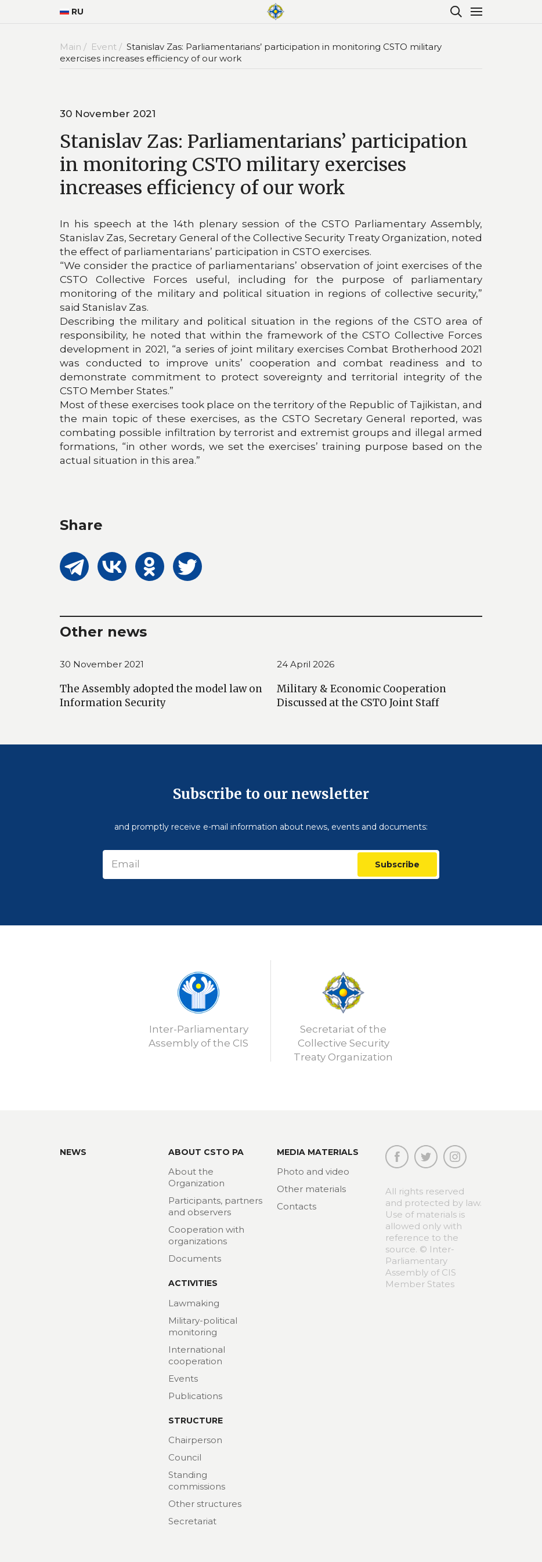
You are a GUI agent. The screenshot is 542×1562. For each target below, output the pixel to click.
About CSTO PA (206, 1152)
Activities (193, 1283)
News (73, 1152)
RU (72, 11)
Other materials (311, 1188)
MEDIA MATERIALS (318, 1152)
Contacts (296, 1206)
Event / (107, 46)
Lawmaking (193, 1303)
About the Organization (196, 1177)
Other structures (204, 1503)
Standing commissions (196, 1480)
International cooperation (196, 1355)
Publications (195, 1395)
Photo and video (313, 1171)
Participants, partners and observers (215, 1206)
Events (183, 1378)
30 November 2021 (102, 664)
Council (184, 1457)
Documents (194, 1258)
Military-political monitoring (202, 1326)
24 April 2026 (305, 664)
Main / (74, 46)
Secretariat (192, 1521)
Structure (195, 1420)
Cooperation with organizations (206, 1235)
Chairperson (195, 1439)
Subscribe (397, 864)
